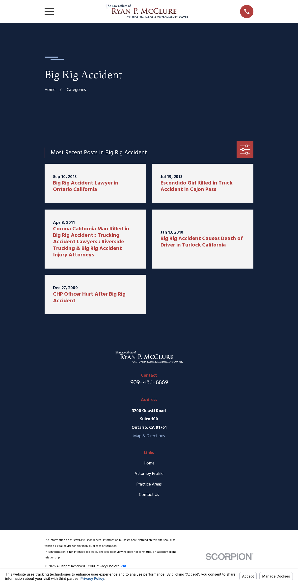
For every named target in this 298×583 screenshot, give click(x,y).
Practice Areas (149, 484)
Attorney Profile (149, 473)
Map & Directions (149, 436)
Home (149, 463)
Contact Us (149, 494)
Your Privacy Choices (107, 566)
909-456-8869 (149, 382)
